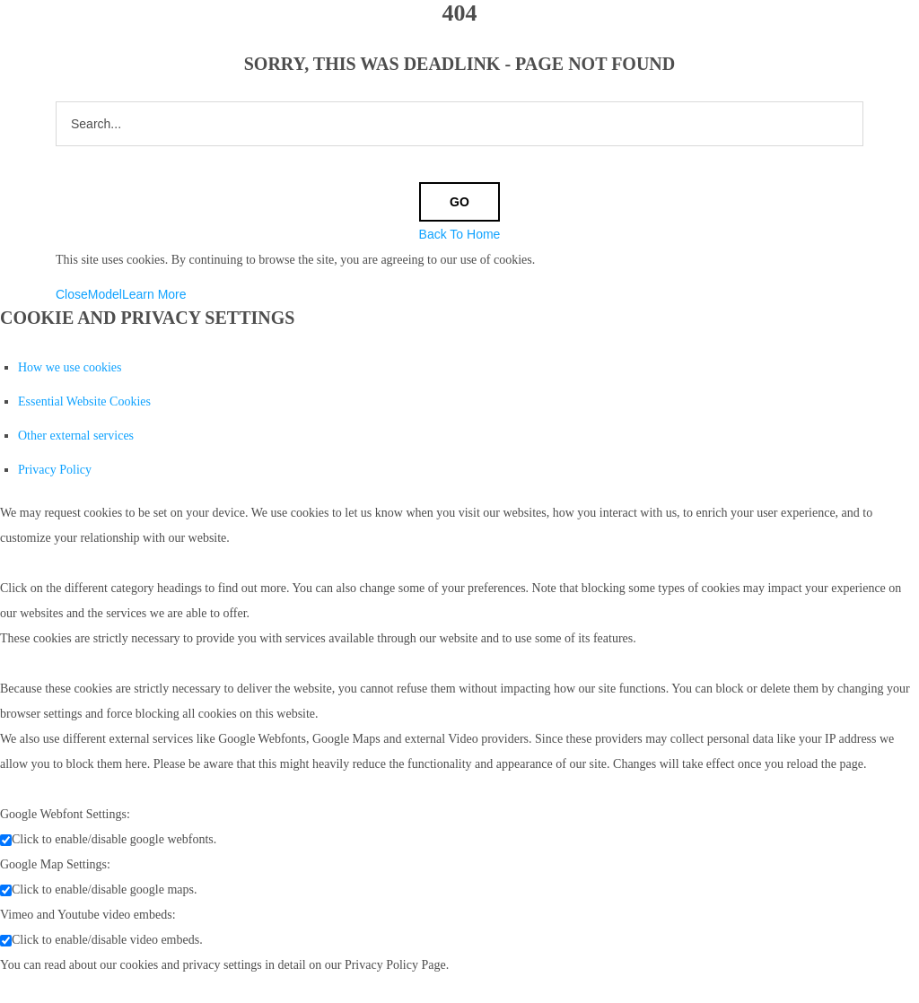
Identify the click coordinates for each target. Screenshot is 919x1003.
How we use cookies (69, 367)
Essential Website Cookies (84, 401)
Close (72, 294)
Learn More (154, 294)
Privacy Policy (55, 469)
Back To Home (460, 234)
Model (105, 294)
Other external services (76, 435)
